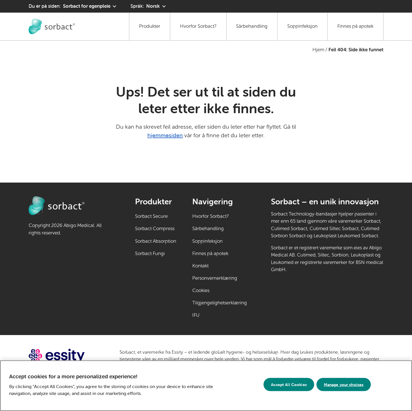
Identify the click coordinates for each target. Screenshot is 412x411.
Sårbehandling (252, 26)
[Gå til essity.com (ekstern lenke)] (67, 356)
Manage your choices (344, 386)
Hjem (318, 49)
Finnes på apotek (355, 26)
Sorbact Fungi (150, 253)
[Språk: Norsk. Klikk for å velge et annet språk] (148, 6)
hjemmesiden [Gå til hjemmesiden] (165, 135)
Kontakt (200, 266)
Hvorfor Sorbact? (198, 26)
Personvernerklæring (214, 278)
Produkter (149, 26)
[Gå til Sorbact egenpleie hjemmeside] (52, 26)
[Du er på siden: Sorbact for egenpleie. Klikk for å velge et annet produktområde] (73, 6)
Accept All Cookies (289, 386)
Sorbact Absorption (155, 241)
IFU (213, 315)
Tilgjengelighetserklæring (219, 303)
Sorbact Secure (151, 216)
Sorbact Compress (155, 228)
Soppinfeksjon (302, 26)
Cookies (200, 290)
